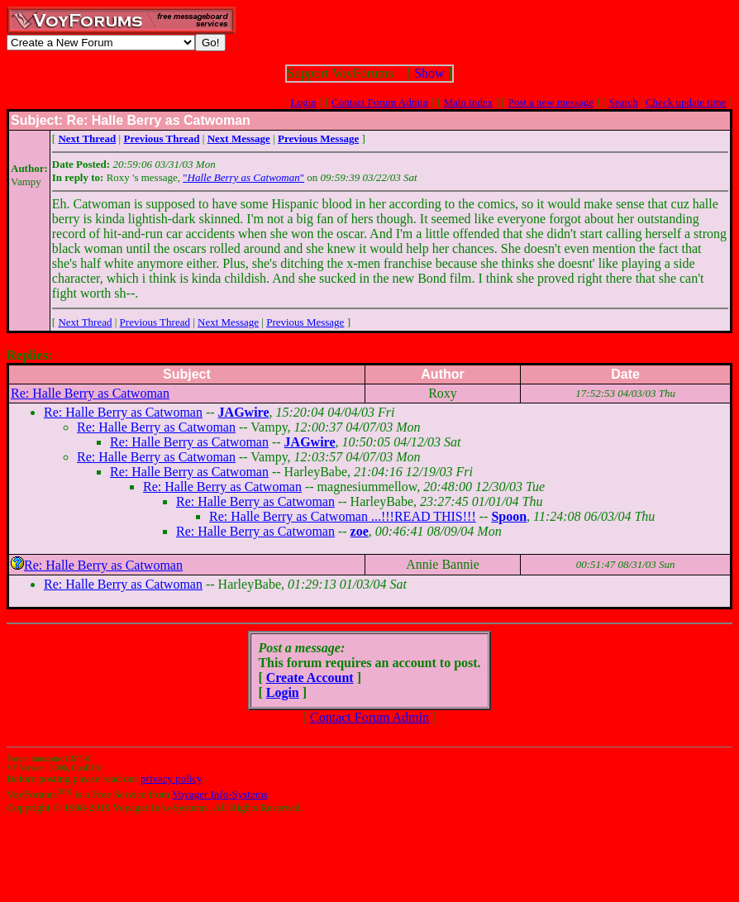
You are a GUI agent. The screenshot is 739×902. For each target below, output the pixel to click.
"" (243, 177)
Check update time (686, 102)
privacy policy (171, 778)
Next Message (228, 322)
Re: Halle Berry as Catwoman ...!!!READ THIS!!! (342, 516)
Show (429, 73)
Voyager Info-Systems (220, 794)
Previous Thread (155, 322)
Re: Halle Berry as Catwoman (90, 393)
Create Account (310, 678)
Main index (468, 102)
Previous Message (305, 322)
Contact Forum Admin (379, 102)
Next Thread (85, 322)
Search (622, 102)
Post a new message (551, 102)
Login (304, 102)
